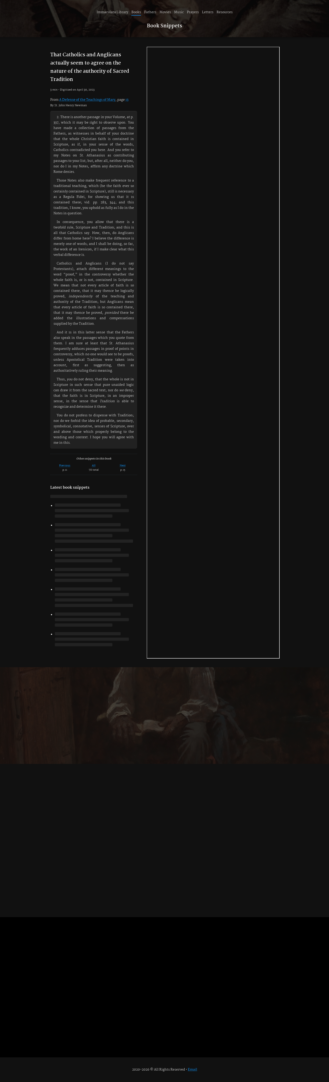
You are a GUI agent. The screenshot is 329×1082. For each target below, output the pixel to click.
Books (136, 12)
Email (192, 1069)
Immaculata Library (112, 12)
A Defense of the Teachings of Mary (87, 100)
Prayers (193, 12)
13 (126, 100)
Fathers (150, 12)
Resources (225, 12)
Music (179, 12)
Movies (165, 12)
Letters (207, 12)
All (94, 465)
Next (123, 465)
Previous (64, 465)
